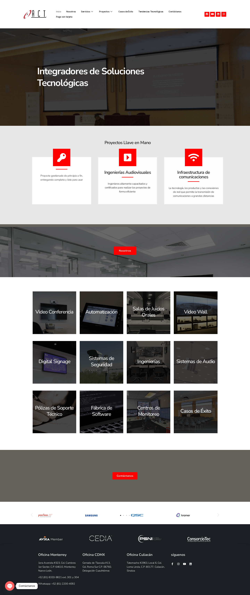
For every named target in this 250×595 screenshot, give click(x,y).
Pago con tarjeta (64, 16)
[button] (120, 515)
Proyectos (106, 11)
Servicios (87, 11)
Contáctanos (175, 11)
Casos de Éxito (125, 11)
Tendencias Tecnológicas (150, 11)
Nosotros (71, 11)
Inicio (58, 11)
